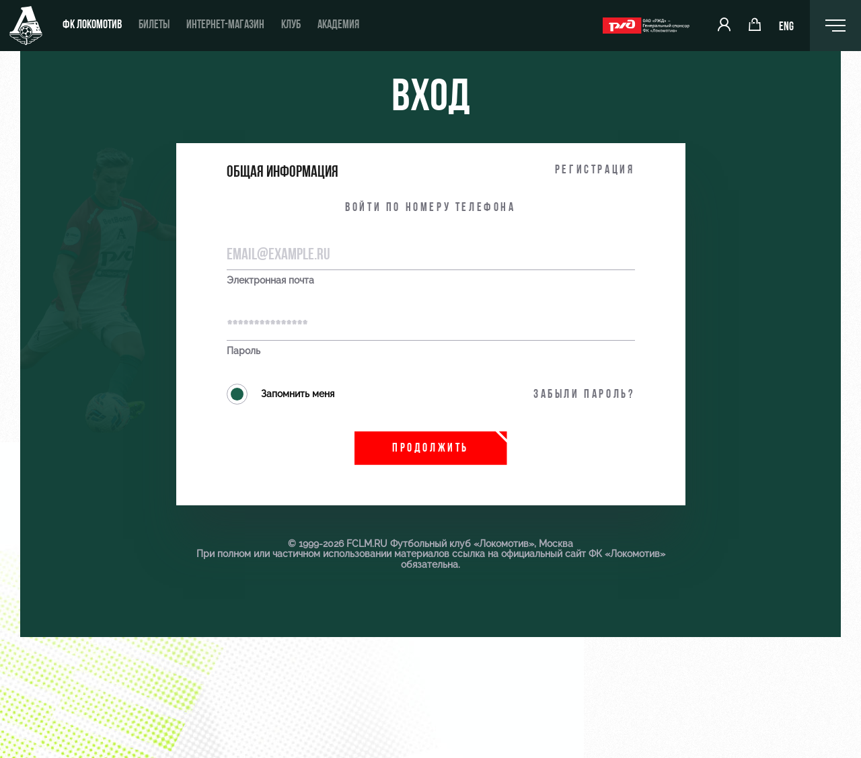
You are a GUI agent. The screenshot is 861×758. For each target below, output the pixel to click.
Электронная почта (270, 281)
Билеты (154, 25)
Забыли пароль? (583, 394)
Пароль (243, 351)
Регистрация (595, 170)
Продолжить (430, 448)
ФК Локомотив (92, 25)
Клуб (291, 25)
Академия (338, 25)
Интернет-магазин (225, 25)
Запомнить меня (280, 394)
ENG (786, 27)
